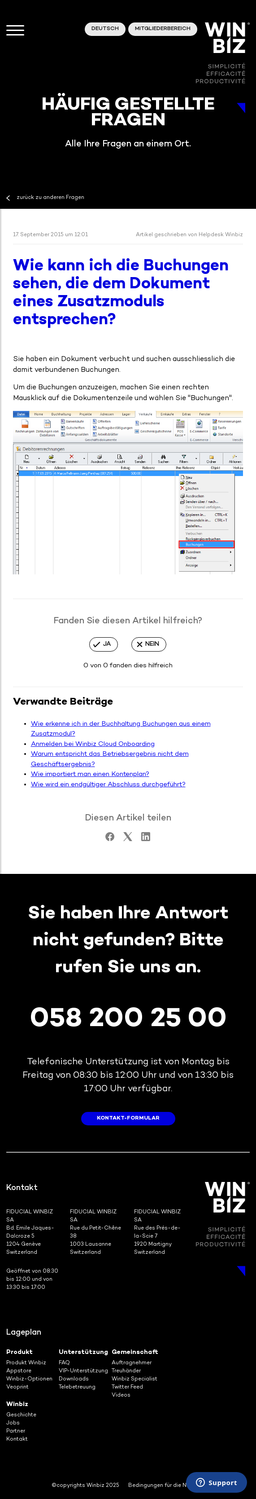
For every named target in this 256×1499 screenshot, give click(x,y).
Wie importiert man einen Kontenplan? (90, 774)
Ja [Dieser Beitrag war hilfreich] (107, 644)
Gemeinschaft (135, 1352)
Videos (121, 1395)
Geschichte (21, 1415)
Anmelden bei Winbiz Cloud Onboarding (93, 744)
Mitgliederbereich (163, 29)
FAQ (64, 1363)
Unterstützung (83, 1352)
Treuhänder (126, 1371)
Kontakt (17, 1439)
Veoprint (17, 1387)
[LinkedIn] (145, 839)
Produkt (19, 1352)
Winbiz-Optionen (29, 1379)
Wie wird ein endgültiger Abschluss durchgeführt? (108, 784)
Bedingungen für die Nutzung (166, 1486)
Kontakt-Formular (128, 1118)
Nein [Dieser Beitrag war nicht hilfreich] (152, 644)
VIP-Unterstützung (83, 1371)
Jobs (13, 1423)
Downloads (74, 1379)
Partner (15, 1431)
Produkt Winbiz (26, 1363)
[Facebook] (109, 839)
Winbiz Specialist (134, 1379)
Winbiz (17, 1404)
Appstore (18, 1371)
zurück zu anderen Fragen (50, 198)
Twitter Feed (127, 1387)
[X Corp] (127, 839)
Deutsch (105, 29)
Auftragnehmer (132, 1363)
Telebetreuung (77, 1387)
